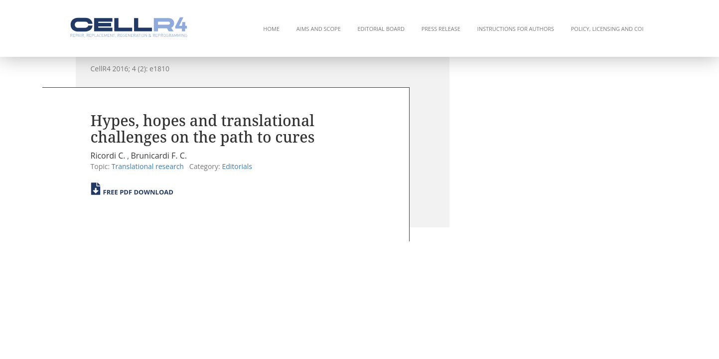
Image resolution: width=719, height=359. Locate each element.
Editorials (237, 166)
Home (271, 28)
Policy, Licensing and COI (607, 28)
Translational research (148, 166)
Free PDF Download (132, 189)
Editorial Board (381, 28)
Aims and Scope (318, 28)
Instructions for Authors (515, 28)
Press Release (441, 28)
